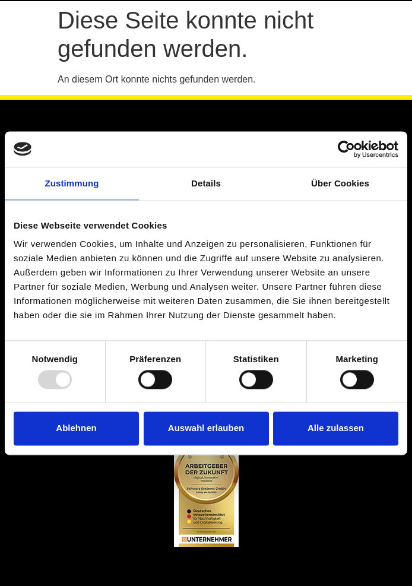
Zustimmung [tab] (72, 183)
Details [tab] (206, 183)
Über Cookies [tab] (340, 183)
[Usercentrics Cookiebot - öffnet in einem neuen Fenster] (346, 149)
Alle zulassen (336, 428)
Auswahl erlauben (206, 428)
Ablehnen (76, 428)
